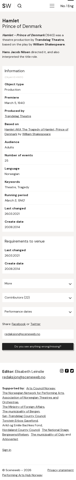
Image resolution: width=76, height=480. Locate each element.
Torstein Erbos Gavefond (20, 421)
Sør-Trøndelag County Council (23, 416)
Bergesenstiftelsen (15, 434)
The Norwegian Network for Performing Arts (33, 393)
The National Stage (55, 430)
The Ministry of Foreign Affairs (23, 407)
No (63, 6)
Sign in (6, 450)
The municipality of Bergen (21, 411)
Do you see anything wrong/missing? (38, 346)
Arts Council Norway (40, 388)
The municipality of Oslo (48, 434)
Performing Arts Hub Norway (22, 475)
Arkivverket (10, 439)
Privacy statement (61, 470)
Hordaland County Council (21, 430)
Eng (71, 6)
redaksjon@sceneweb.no (22, 334)
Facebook (19, 324)
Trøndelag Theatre (18, 116)
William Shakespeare (36, 134)
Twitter (35, 324)
